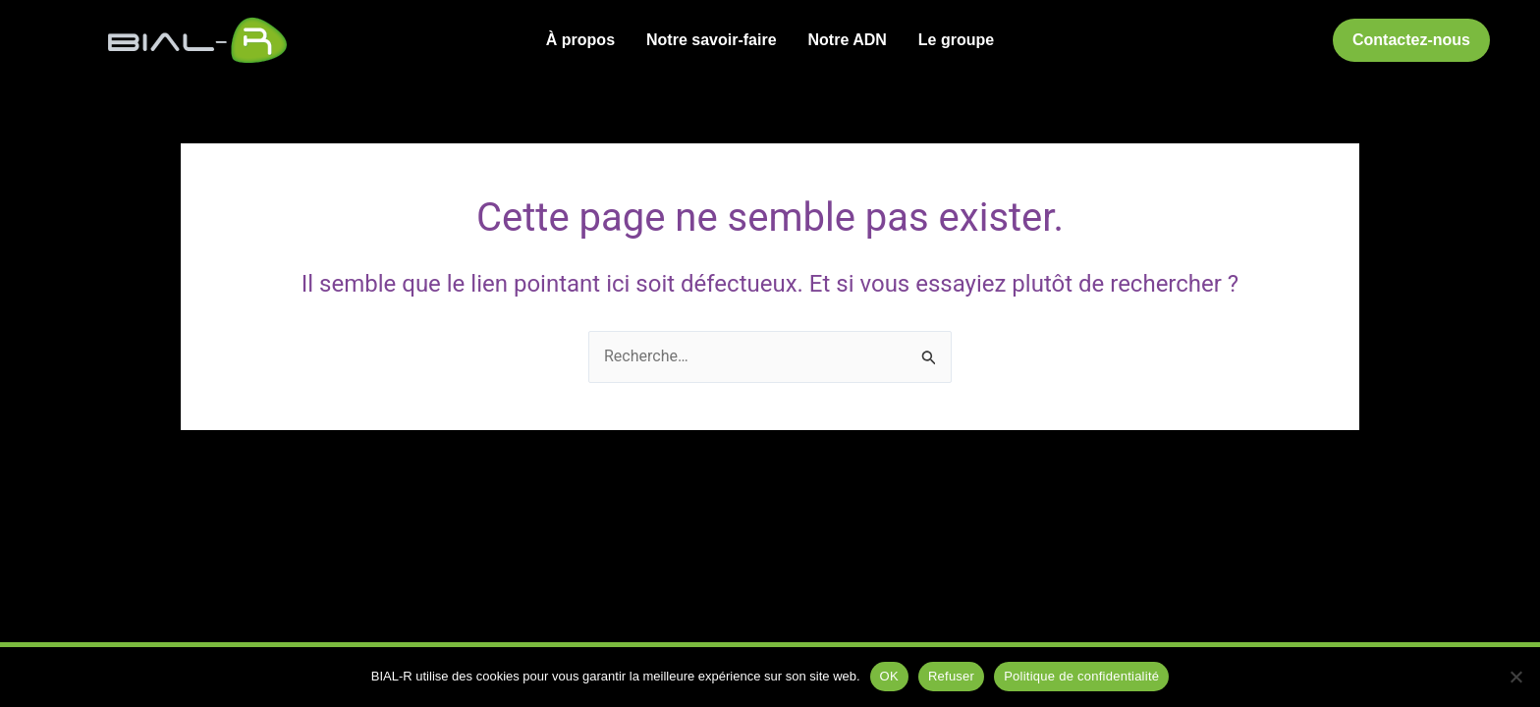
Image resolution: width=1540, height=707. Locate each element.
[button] (1411, 40)
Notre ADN (847, 39)
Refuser (951, 676)
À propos (580, 39)
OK (889, 676)
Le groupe (956, 39)
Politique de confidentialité (1081, 676)
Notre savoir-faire (711, 39)
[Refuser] (1515, 676)
